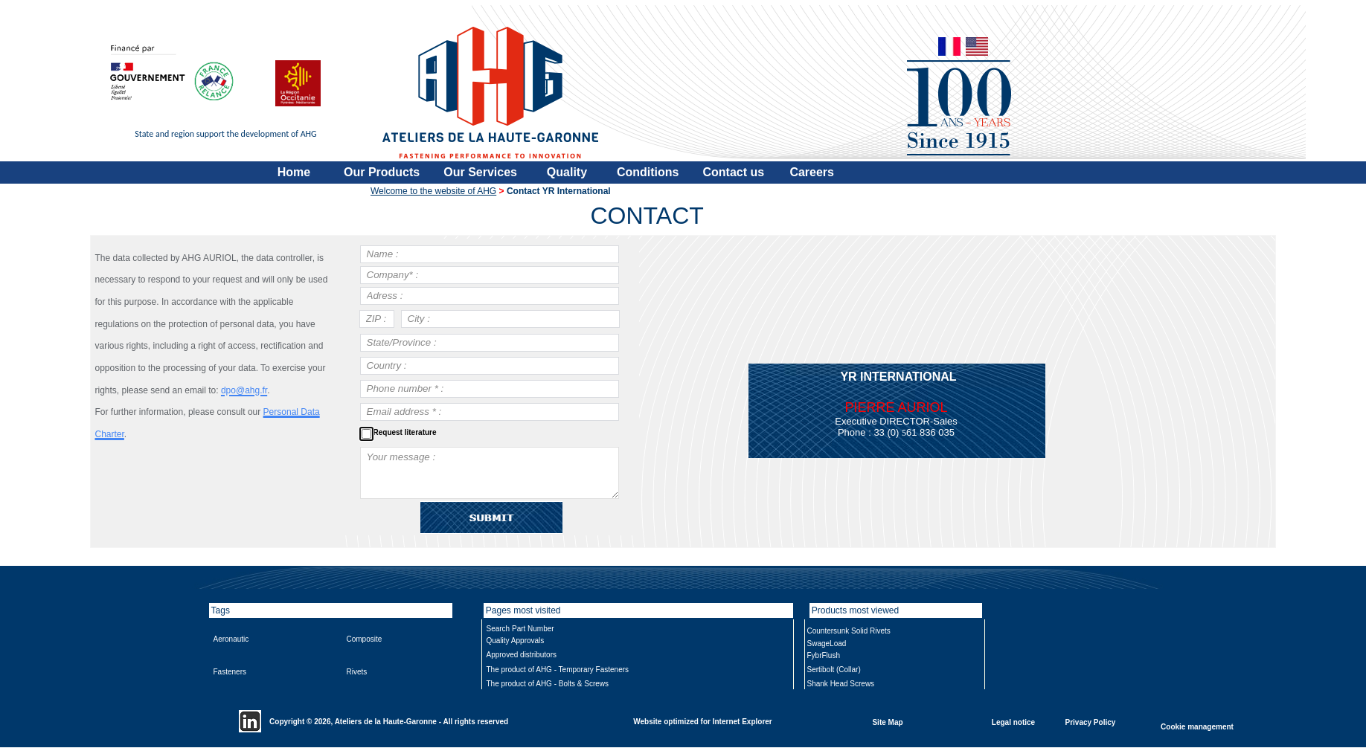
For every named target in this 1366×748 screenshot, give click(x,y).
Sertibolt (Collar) (834, 669)
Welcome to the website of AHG (433, 191)
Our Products (382, 172)
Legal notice (1013, 722)
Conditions (648, 172)
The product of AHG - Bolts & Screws (548, 684)
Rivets (357, 672)
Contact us (734, 172)
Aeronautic (231, 639)
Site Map (887, 722)
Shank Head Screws (841, 684)
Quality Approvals (516, 640)
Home (294, 172)
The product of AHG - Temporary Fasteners (558, 669)
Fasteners (230, 672)
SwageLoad (827, 643)
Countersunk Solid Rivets (849, 631)
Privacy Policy (1090, 722)
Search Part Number (520, 629)
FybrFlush (823, 655)
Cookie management (1197, 726)
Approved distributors (522, 655)
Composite (364, 639)
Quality (567, 172)
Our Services (480, 172)
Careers (811, 172)
